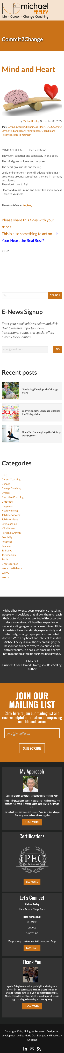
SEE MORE (32, 881)
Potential (7, 134)
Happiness (32, 126)
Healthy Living (10, 510)
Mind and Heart (17, 130)
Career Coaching (11, 479)
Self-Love (7, 550)
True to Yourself (22, 134)
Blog (4, 475)
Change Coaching (11, 488)
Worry (5, 572)
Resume (6, 546)
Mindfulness (33, 130)
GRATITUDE (32, 933)
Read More (32, 822)
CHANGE (32, 922)
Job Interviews (10, 519)
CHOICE (32, 927)
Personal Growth (11, 532)
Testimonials (9, 555)
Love (4, 130)
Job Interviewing (11, 515)
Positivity (7, 537)
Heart (42, 126)
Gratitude (7, 501)
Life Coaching (54, 126)
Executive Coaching (13, 497)
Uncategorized (10, 563)
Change (6, 484)
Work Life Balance (12, 568)
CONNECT (32, 948)
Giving (11, 126)
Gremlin (20, 126)
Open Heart (48, 130)
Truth (5, 559)
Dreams (6, 492)
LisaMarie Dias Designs (33, 1035)
